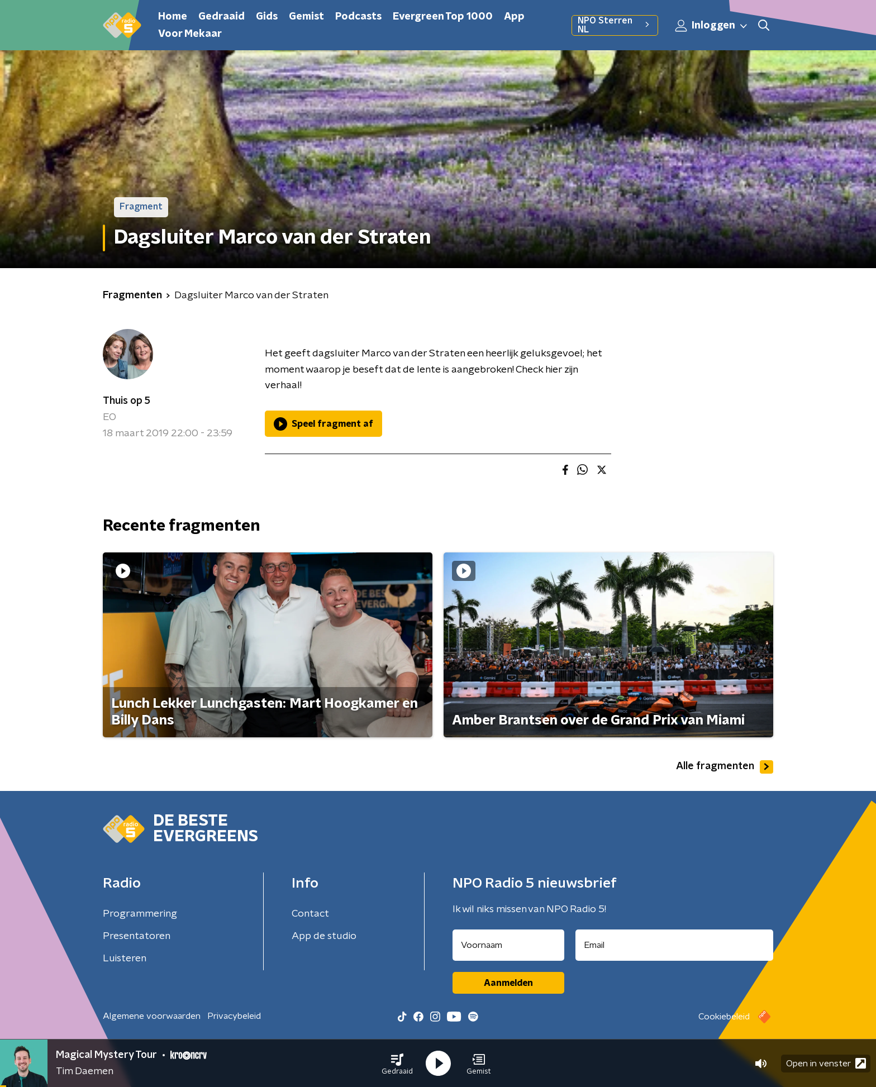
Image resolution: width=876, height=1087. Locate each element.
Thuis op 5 (126, 401)
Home (172, 17)
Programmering (140, 914)
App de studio (324, 936)
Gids (267, 17)
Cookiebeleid (724, 1016)
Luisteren (124, 958)
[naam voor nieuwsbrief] (508, 945)
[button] (397, 1063)
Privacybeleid (234, 1016)
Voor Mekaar (190, 34)
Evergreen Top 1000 (443, 17)
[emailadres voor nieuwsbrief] (674, 945)
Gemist (306, 17)
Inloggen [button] (712, 26)
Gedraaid (221, 17)
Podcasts (358, 17)
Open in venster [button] (826, 1063)
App (514, 17)
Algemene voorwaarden (152, 1016)
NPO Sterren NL (615, 25)
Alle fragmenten (724, 767)
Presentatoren (136, 936)
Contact (310, 914)
